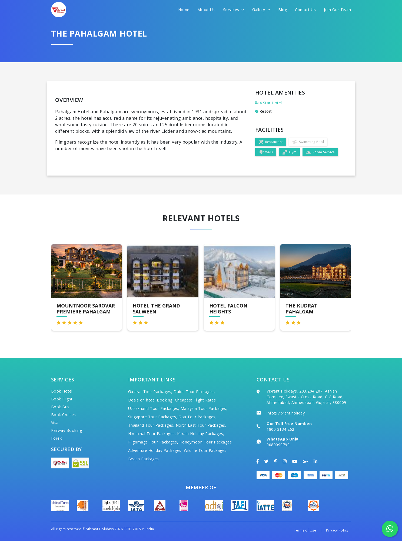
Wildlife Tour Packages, (206, 450)
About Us (206, 9)
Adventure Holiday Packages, (155, 450)
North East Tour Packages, (201, 425)
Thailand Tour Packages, (151, 425)
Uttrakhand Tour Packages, (154, 408)
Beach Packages (143, 458)
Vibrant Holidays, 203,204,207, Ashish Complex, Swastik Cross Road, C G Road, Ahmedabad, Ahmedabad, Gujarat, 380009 (306, 396)
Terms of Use (305, 530)
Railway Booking (66, 430)
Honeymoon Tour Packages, (206, 442)
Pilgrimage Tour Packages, (153, 442)
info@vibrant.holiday (286, 413)
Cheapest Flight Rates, (196, 400)
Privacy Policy (337, 530)
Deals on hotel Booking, (151, 400)
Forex (56, 438)
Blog (282, 9)
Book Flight (62, 398)
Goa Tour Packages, (197, 416)
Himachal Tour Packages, (152, 433)
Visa (55, 422)
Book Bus (60, 406)
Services (233, 9)
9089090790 (278, 444)
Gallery (261, 9)
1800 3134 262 (280, 429)
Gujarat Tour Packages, (150, 391)
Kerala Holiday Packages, (200, 433)
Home (184, 9)
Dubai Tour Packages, (194, 391)
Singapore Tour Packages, (152, 416)
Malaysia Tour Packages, (204, 408)
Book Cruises (63, 414)
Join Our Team (337, 9)
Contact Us (305, 9)
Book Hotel (61, 391)
